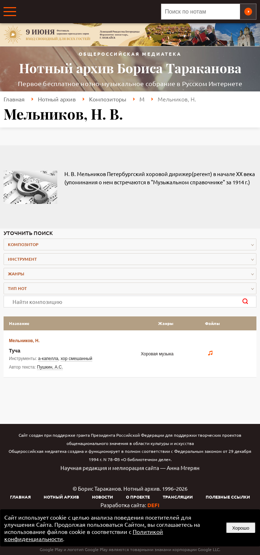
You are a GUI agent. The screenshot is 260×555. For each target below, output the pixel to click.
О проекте (138, 497)
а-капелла (48, 358)
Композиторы (107, 98)
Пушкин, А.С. (50, 367)
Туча (14, 351)
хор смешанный (76, 358)
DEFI (153, 505)
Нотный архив (57, 98)
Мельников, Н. (24, 340)
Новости (102, 497)
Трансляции (178, 497)
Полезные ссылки (228, 497)
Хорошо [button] (240, 528)
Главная (14, 98)
